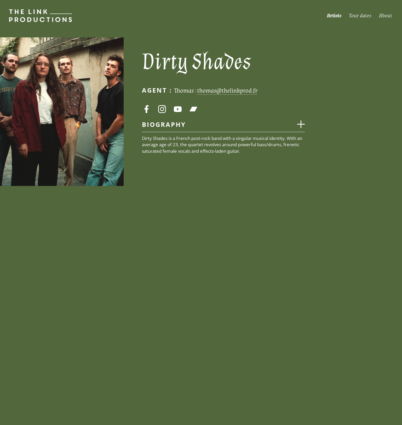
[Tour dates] (360, 16)
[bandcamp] (193, 109)
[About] (385, 16)
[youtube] (178, 109)
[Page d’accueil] (36, 15)
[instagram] (162, 109)
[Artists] (334, 16)
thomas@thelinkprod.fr (227, 91)
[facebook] (146, 109)
